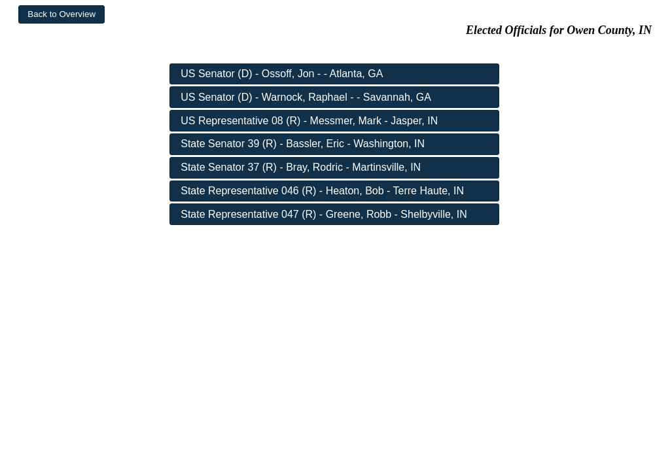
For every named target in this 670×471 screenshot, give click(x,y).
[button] (61, 14)
